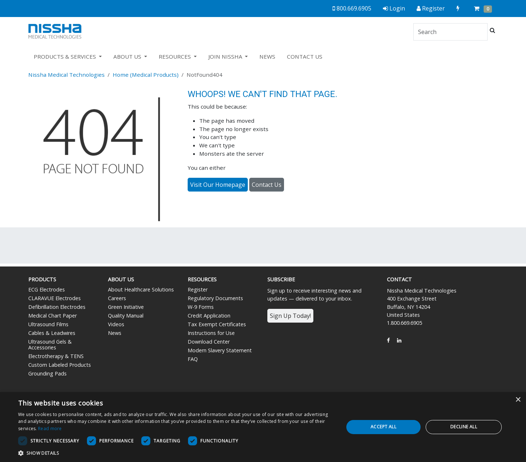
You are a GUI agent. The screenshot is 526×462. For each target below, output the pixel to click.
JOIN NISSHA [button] (226, 56)
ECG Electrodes (46, 289)
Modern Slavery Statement (220, 350)
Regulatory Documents (215, 298)
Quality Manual (125, 315)
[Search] (450, 32)
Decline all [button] (463, 427)
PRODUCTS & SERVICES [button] (65, 56)
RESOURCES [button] (175, 56)
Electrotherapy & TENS (56, 356)
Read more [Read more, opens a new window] (50, 428)
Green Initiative (126, 306)
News (114, 332)
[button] (176, 453)
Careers (117, 298)
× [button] (518, 400)
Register (198, 289)
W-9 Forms (201, 306)
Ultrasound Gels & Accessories (50, 344)
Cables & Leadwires (51, 332)
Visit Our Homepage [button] (217, 185)
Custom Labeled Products (59, 364)
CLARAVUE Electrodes (54, 298)
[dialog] (263, 427)
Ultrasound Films (48, 324)
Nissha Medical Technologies (66, 74)
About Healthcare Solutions (141, 289)
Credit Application (209, 315)
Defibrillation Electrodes (56, 306)
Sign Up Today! (290, 316)
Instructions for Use (211, 332)
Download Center (209, 341)
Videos (116, 324)
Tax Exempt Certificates (217, 324)
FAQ (193, 359)
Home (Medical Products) (146, 74)
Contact (399, 279)
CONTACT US (304, 56)
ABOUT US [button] (128, 56)
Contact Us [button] (266, 185)
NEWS (267, 56)
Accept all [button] (383, 427)
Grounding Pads (47, 373)
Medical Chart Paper (52, 315)
